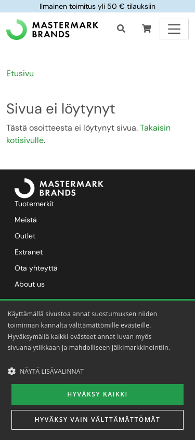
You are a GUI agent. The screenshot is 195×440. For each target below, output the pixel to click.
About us (30, 284)
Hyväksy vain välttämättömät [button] (98, 419)
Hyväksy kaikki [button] (97, 394)
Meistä (26, 219)
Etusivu (20, 73)
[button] (147, 29)
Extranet (29, 252)
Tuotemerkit (34, 203)
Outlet (25, 235)
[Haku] (121, 29)
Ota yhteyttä (36, 268)
